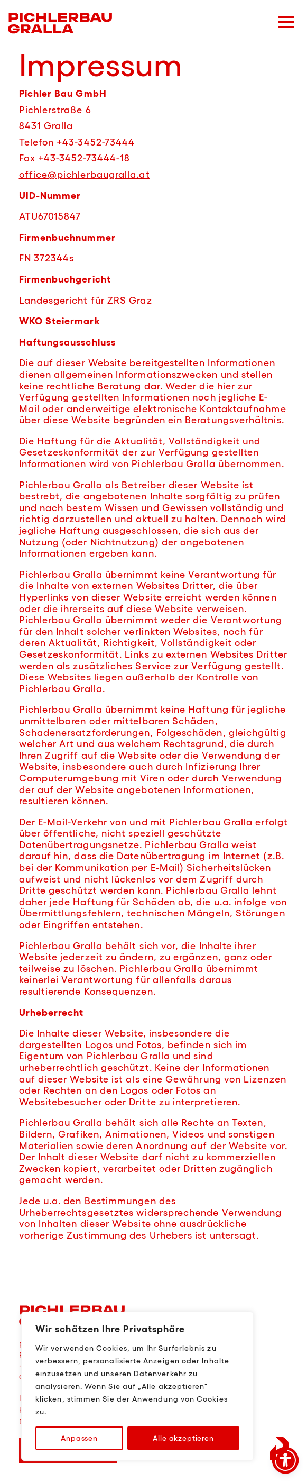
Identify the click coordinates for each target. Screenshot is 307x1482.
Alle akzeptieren (183, 1438)
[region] (137, 1386)
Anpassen (79, 1438)
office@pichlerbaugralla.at (84, 174)
